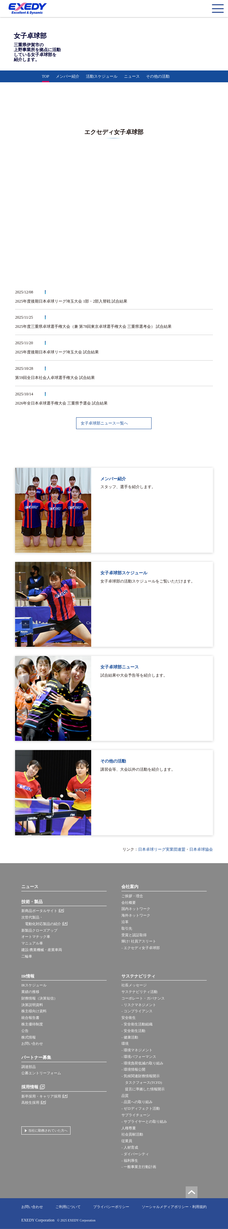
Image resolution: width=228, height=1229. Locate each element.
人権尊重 (128, 1128)
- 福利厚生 (129, 1160)
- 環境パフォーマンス (138, 1057)
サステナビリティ (138, 976)
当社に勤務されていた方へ (48, 1130)
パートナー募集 (36, 1057)
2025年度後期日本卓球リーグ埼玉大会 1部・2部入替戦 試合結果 (71, 301)
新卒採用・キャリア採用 (41, 1096)
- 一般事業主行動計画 (138, 1167)
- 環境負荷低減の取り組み (142, 1063)
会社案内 (129, 886)
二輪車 (26, 956)
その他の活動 (158, 76)
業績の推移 (30, 992)
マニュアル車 (32, 943)
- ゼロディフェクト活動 (140, 1108)
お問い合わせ (32, 1043)
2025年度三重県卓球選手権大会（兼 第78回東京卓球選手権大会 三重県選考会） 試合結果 (93, 326)
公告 (25, 1031)
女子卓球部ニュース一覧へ (104, 423)
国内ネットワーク (135, 909)
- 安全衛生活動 (133, 1031)
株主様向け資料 (34, 1011)
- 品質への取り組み (136, 1102)
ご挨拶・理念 (132, 896)
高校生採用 (30, 1102)
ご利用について (68, 1207)
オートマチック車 (35, 937)
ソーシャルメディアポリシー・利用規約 (174, 1207)
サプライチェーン (135, 1115)
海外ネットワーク (135, 915)
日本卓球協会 (201, 849)
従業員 (126, 1141)
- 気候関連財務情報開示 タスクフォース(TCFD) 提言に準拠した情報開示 (143, 1082)
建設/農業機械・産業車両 (41, 950)
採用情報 (29, 1086)
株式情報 (28, 1037)
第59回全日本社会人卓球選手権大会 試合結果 (55, 377)
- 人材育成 (129, 1147)
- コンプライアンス (136, 1011)
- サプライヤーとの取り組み (144, 1121)
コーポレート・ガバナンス (143, 998)
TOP (45, 76)
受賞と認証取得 (134, 935)
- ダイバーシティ (135, 1154)
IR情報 (27, 976)
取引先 (126, 928)
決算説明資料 (32, 1005)
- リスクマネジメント (138, 1005)
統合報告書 (30, 1018)
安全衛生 (128, 1018)
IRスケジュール (34, 985)
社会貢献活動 (132, 1134)
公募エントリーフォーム (41, 1073)
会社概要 (128, 902)
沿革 (125, 922)
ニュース (132, 76)
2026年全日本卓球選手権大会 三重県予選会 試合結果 (61, 403)
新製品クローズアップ (39, 930)
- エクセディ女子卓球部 (140, 948)
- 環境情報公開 (133, 1069)
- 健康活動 (129, 1037)
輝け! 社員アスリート (138, 941)
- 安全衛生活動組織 (136, 1024)
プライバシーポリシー (111, 1207)
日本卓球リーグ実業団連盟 (161, 849)
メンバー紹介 (67, 76)
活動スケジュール (101, 76)
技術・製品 (32, 901)
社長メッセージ (134, 985)
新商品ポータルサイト (39, 911)
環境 (125, 1043)
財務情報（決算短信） (39, 998)
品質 (125, 1096)
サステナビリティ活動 (139, 992)
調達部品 (28, 1067)
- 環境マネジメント (136, 1050)
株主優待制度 (32, 1024)
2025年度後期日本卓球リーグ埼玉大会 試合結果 (57, 352)
